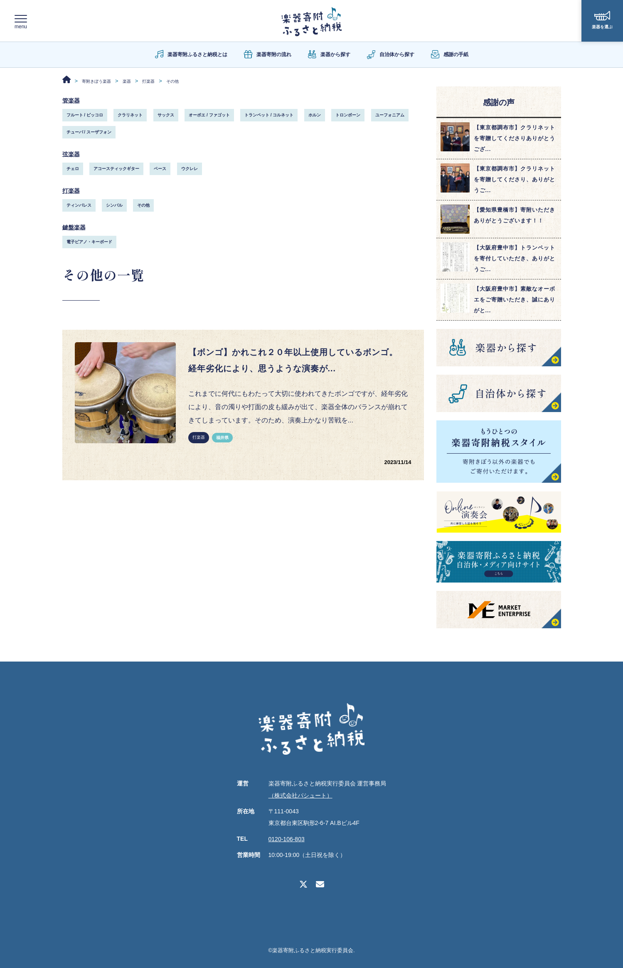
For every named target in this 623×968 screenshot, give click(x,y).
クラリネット (130, 115)
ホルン (314, 115)
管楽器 (72, 100)
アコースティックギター (116, 169)
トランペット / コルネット (268, 115)
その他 (143, 206)
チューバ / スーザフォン (88, 132)
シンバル (114, 206)
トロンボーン (347, 115)
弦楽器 (72, 154)
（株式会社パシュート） (300, 795)
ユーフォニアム (389, 115)
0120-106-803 (286, 839)
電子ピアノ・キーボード (89, 243)
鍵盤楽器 (75, 228)
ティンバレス (78, 206)
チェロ (72, 169)
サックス (166, 115)
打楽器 (72, 191)
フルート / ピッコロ (84, 115)
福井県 (222, 443)
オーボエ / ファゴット (209, 115)
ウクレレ (189, 169)
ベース (160, 169)
